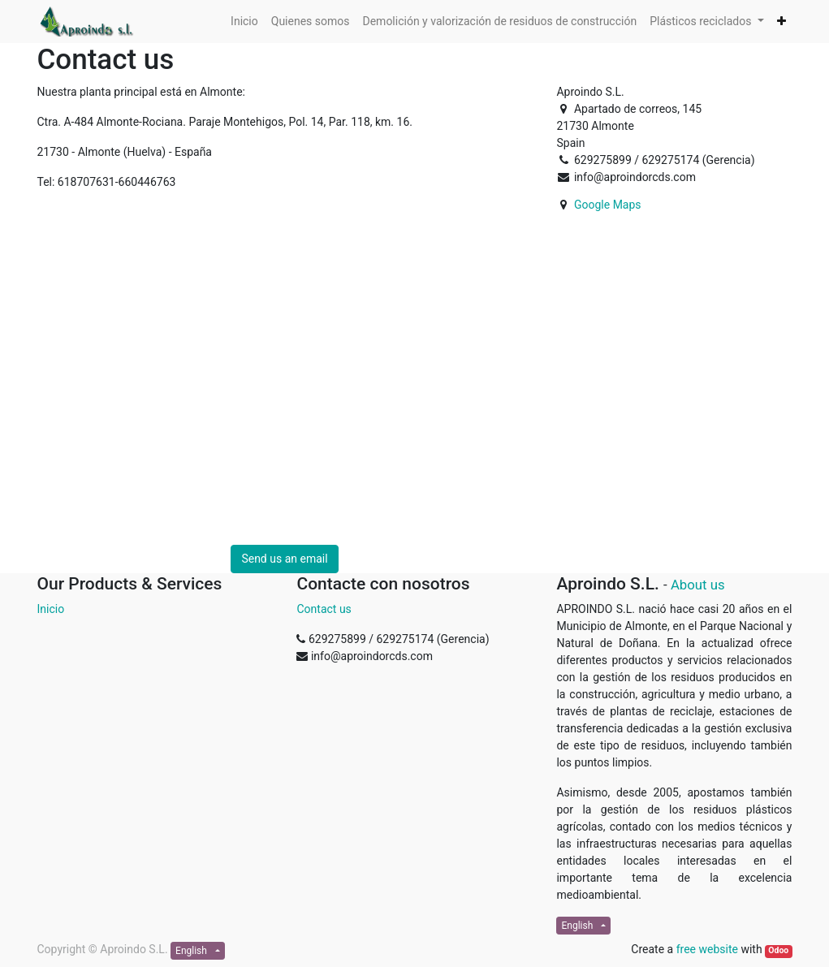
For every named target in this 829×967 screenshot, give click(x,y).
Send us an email (284, 558)
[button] (781, 21)
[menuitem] (244, 21)
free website (707, 949)
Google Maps (607, 204)
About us (698, 584)
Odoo (778, 950)
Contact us (323, 608)
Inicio (51, 608)
